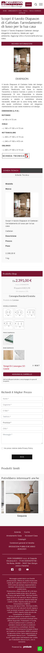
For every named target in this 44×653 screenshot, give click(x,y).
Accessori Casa (31, 536)
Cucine (27, 532)
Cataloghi (22, 539)
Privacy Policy (27, 448)
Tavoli (25, 10)
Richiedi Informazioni (22, 44)
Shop (28, 4)
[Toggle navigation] (41, 4)
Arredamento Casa (15, 10)
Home (5, 10)
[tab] (22, 175)
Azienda (17, 532)
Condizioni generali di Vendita (22, 543)
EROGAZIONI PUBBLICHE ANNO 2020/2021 (22, 548)
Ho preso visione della (18, 448)
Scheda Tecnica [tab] (10, 170)
